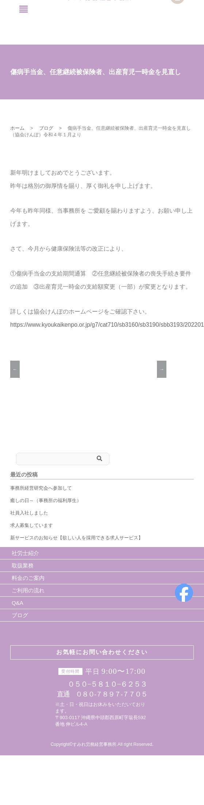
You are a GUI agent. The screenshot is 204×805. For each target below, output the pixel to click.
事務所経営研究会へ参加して (41, 488)
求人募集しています (31, 525)
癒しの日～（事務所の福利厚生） (45, 500)
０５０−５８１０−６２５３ (104, 683)
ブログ (46, 128)
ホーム (17, 128)
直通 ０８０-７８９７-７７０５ (102, 694)
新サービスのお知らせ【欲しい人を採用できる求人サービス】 (76, 537)
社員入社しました (29, 513)
